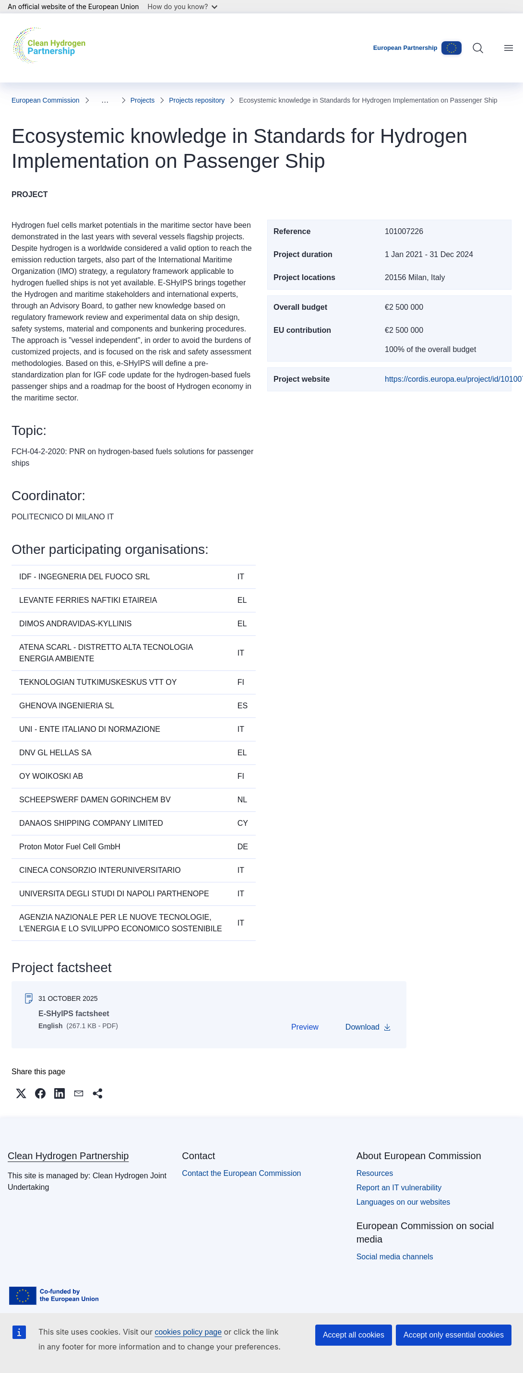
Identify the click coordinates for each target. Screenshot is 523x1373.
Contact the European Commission (241, 1177)
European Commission (46, 100)
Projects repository (197, 100)
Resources (375, 1177)
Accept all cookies (353, 1335)
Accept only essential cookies (454, 1335)
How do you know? (183, 6)
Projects (143, 100)
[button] (23, 1095)
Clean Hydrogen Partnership (68, 1159)
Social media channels (395, 1260)
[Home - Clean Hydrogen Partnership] (52, 48)
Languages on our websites (404, 1206)
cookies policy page (188, 1332)
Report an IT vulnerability (399, 1191)
